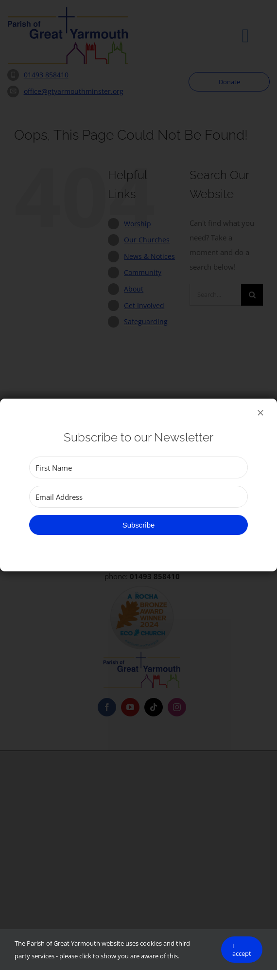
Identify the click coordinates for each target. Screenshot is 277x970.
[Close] (260, 412)
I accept (241, 949)
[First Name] (138, 467)
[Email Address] (138, 497)
